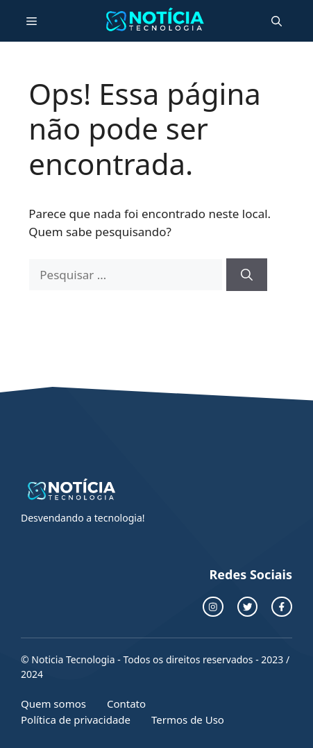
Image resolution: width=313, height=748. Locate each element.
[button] (276, 21)
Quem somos (53, 703)
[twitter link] (247, 607)
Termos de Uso (187, 719)
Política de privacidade (75, 719)
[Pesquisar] (246, 275)
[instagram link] (213, 607)
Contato (126, 703)
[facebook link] (281, 607)
